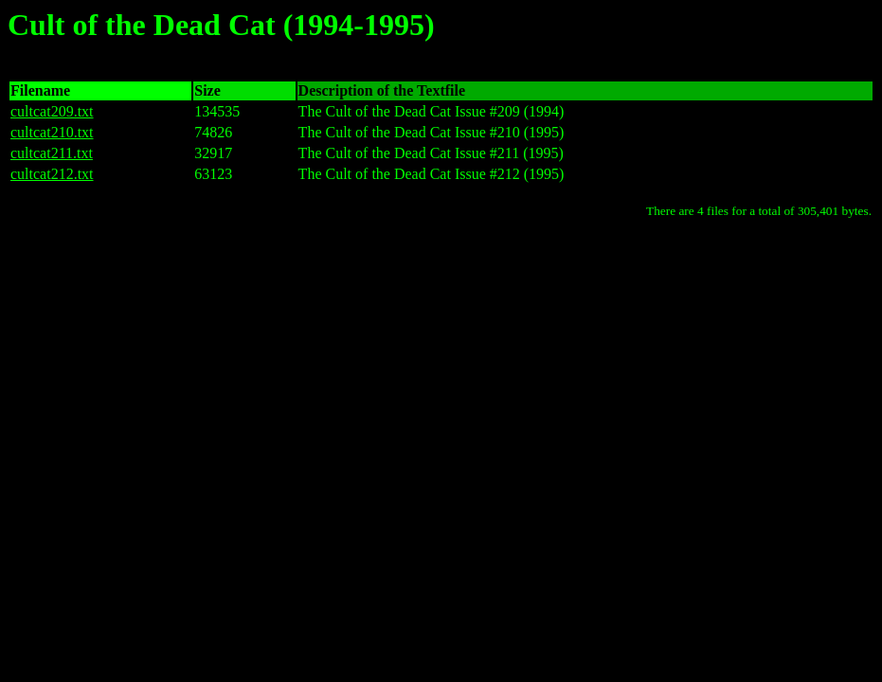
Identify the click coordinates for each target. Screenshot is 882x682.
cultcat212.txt (52, 174)
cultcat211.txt (51, 153)
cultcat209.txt (52, 111)
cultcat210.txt (52, 132)
